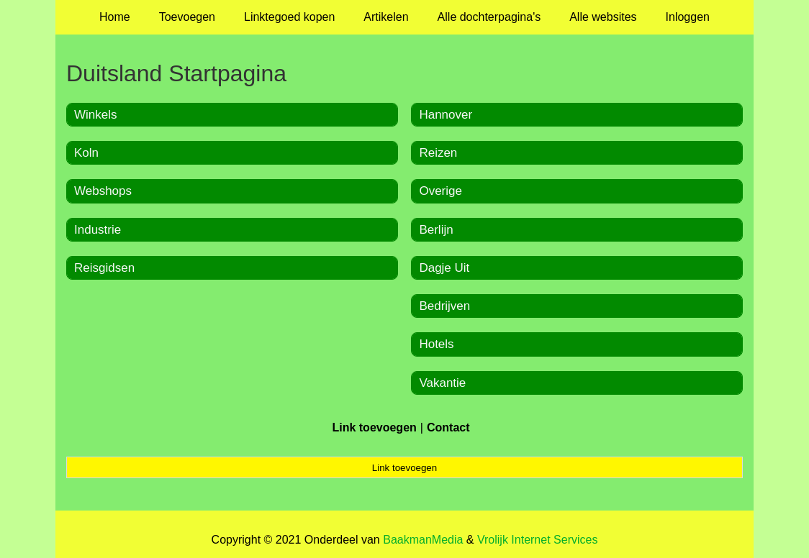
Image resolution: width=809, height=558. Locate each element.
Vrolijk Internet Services (537, 540)
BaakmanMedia (423, 540)
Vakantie (442, 383)
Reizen (438, 153)
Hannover (445, 115)
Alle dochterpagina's (489, 17)
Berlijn (436, 230)
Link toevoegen (374, 427)
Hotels (436, 344)
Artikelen (385, 17)
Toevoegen (187, 17)
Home (114, 17)
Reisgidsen (104, 268)
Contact (448, 427)
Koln (86, 153)
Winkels (95, 115)
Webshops (103, 191)
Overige (440, 191)
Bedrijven (444, 306)
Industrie (97, 230)
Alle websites (602, 17)
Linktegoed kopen (289, 17)
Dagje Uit (444, 268)
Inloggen (688, 17)
